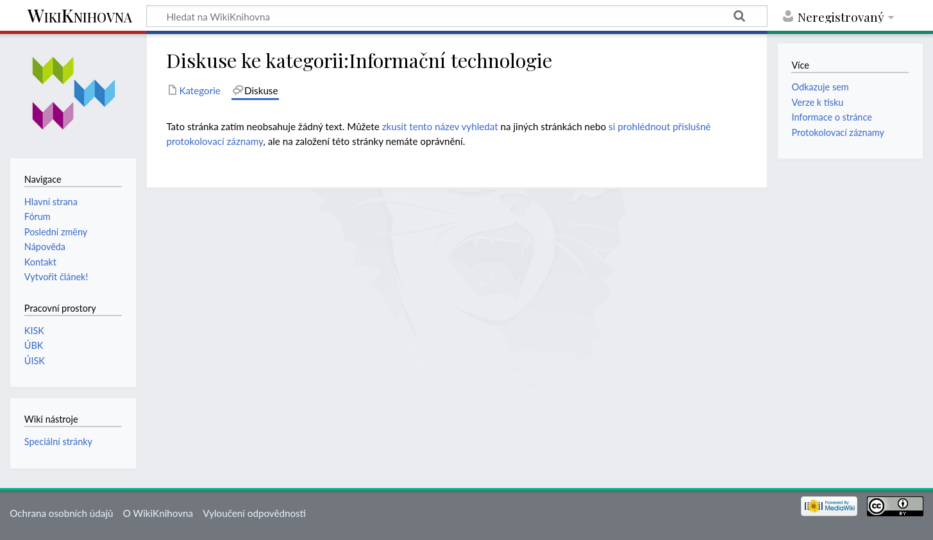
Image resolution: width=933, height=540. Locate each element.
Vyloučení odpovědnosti (254, 513)
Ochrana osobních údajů (61, 513)
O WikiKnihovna (158, 513)
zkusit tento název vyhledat (440, 126)
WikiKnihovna (80, 16)
